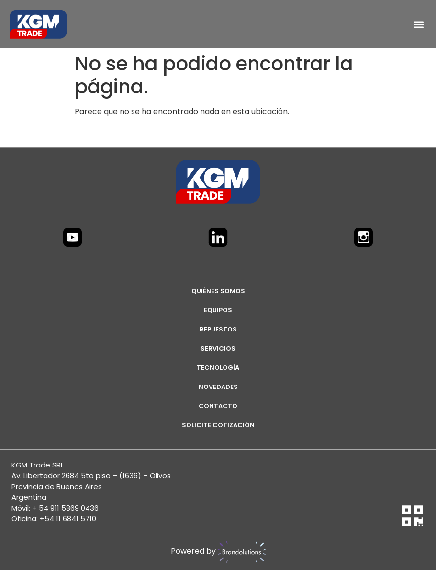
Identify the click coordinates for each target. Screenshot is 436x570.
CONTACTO (218, 405)
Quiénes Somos (218, 291)
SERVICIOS (218, 348)
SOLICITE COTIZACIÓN (218, 425)
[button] (418, 24)
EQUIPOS (218, 310)
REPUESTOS (218, 329)
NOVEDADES (218, 386)
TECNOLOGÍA (218, 367)
